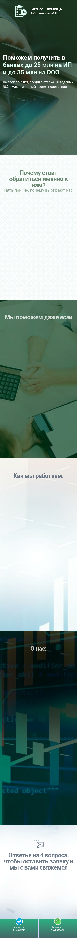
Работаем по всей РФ (46, 10)
